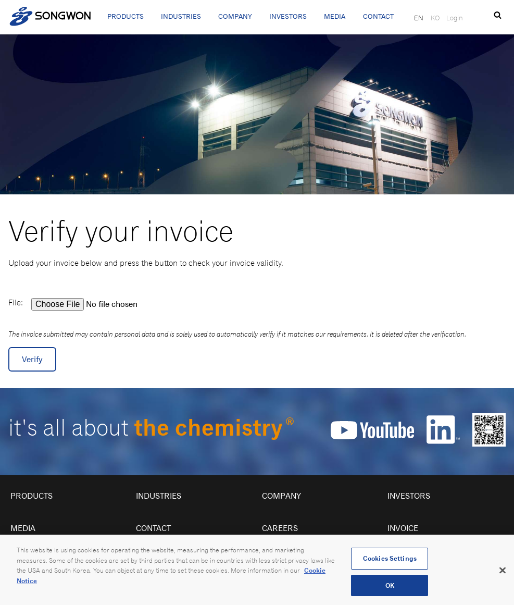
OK (389, 589)
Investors (288, 16)
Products (125, 16)
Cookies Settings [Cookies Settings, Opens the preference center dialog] (390, 562)
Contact (378, 16)
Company (235, 16)
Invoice (402, 528)
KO (435, 18)
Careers (280, 528)
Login (454, 18)
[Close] (502, 573)
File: (15, 302)
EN (418, 18)
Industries (181, 16)
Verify (32, 359)
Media (334, 16)
